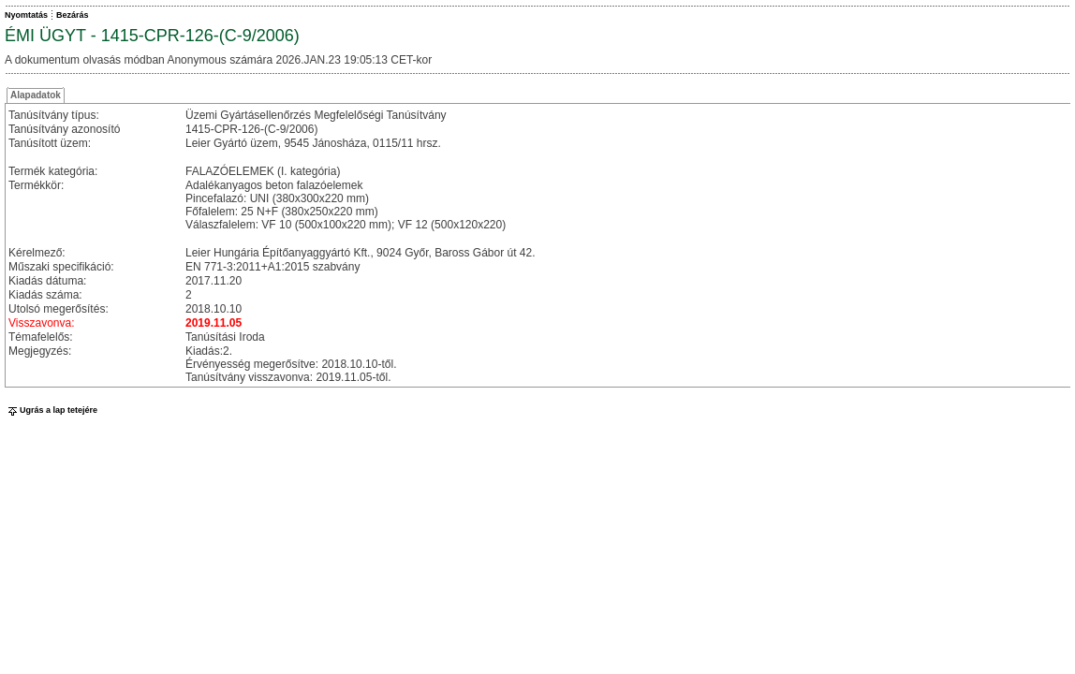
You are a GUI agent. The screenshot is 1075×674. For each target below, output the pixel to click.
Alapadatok (35, 95)
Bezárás (72, 15)
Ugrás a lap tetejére (51, 410)
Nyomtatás (26, 15)
